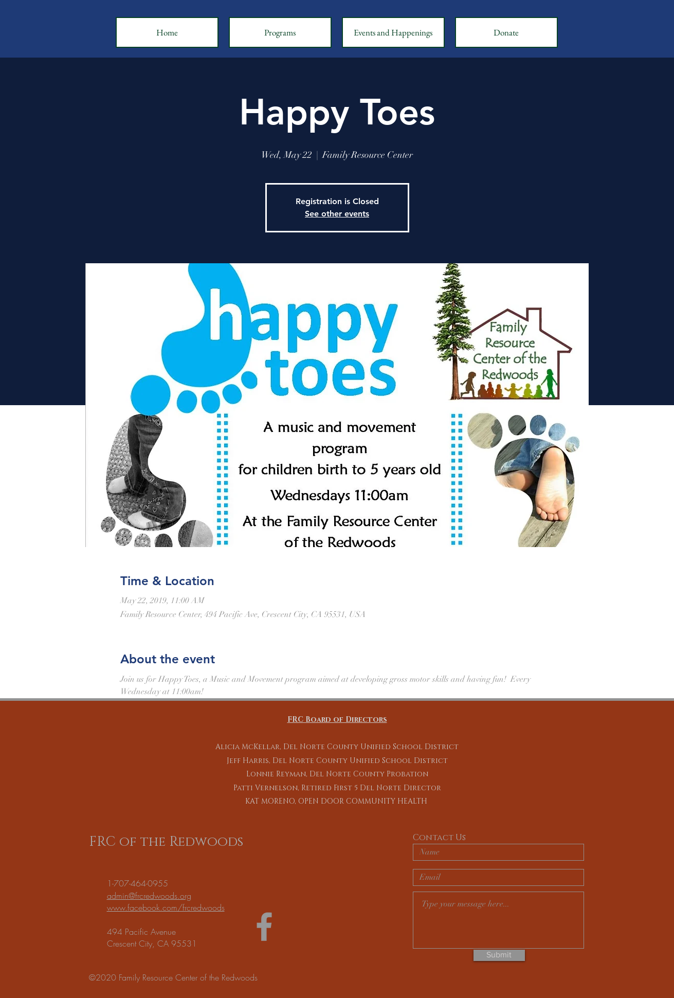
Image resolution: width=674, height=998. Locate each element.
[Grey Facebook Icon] (264, 927)
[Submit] (499, 955)
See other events (337, 214)
